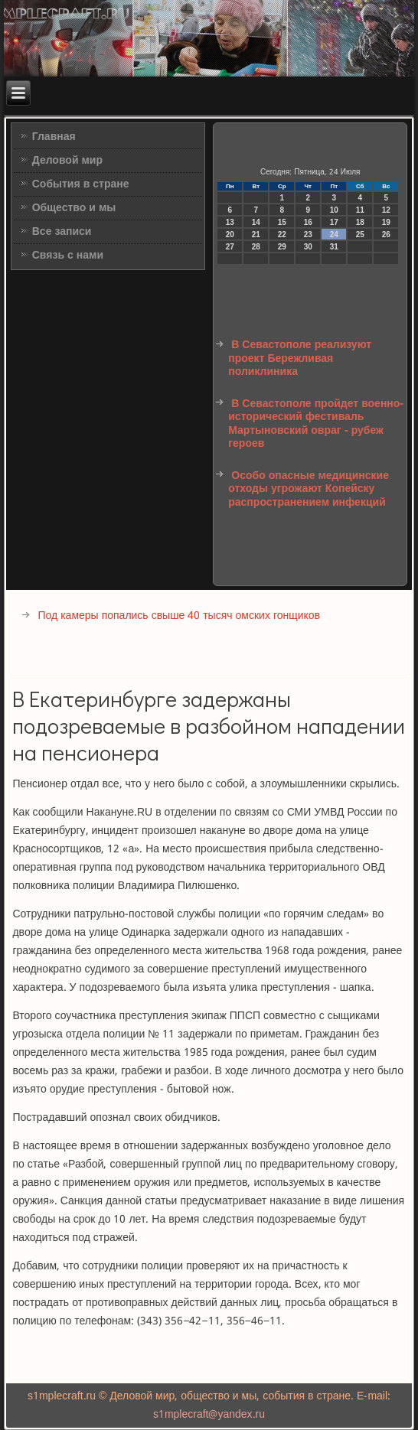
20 (230, 234)
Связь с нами (67, 255)
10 (334, 210)
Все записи (62, 232)
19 (386, 222)
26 (386, 234)
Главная (54, 137)
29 (282, 247)
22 (282, 234)
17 (334, 222)
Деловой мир (67, 160)
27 (230, 247)
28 (256, 247)
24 (334, 234)
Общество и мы (74, 208)
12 (386, 210)
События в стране (80, 184)
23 (308, 234)
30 (308, 247)
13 (230, 222)
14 (256, 222)
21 (256, 234)
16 (308, 222)
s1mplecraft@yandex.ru (209, 1415)
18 (360, 222)
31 (334, 247)
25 (360, 234)
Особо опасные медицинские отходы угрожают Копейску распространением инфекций (308, 489)
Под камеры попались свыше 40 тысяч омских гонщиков (179, 616)
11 (360, 210)
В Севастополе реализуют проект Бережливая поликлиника (299, 358)
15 (282, 222)
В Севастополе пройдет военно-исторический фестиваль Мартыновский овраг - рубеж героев (315, 424)
